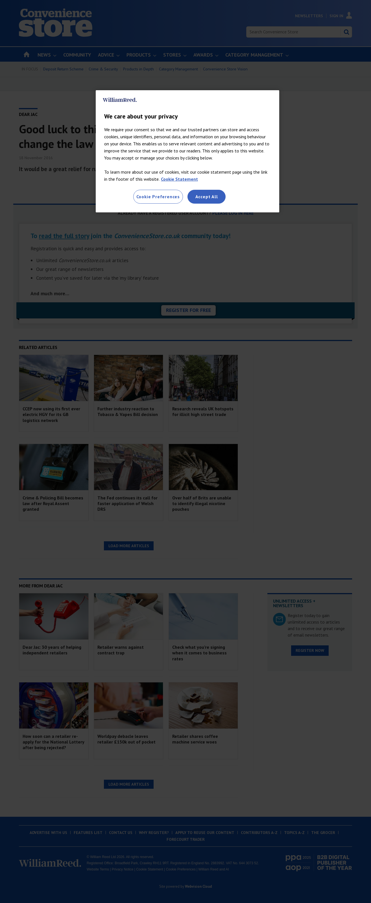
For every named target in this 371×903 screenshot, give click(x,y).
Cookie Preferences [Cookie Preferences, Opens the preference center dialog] (158, 196)
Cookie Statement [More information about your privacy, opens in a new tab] (179, 179)
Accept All (206, 196)
